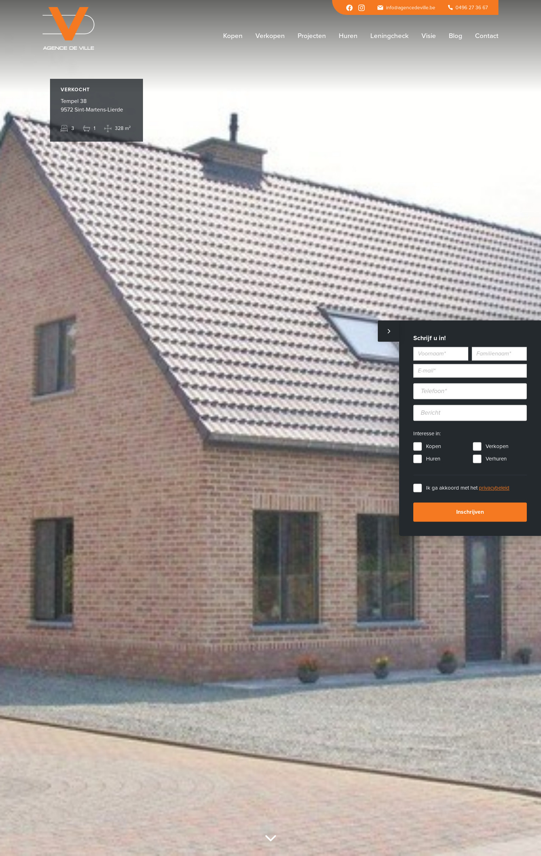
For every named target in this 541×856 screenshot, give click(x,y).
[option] (270, 428)
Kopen (433, 446)
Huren (433, 459)
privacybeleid (494, 488)
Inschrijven (470, 512)
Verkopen (497, 446)
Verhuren (496, 459)
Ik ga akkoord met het (467, 488)
